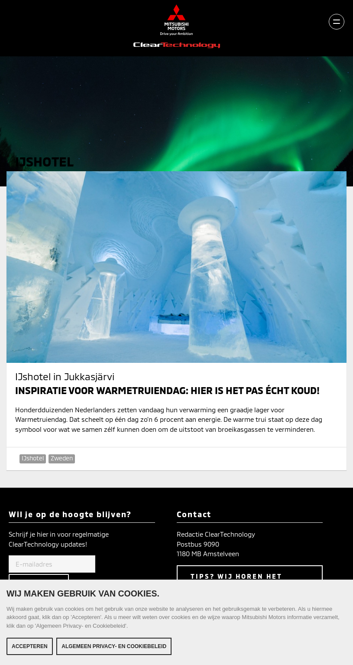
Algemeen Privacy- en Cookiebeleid (114, 647)
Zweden (62, 458)
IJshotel (33, 458)
